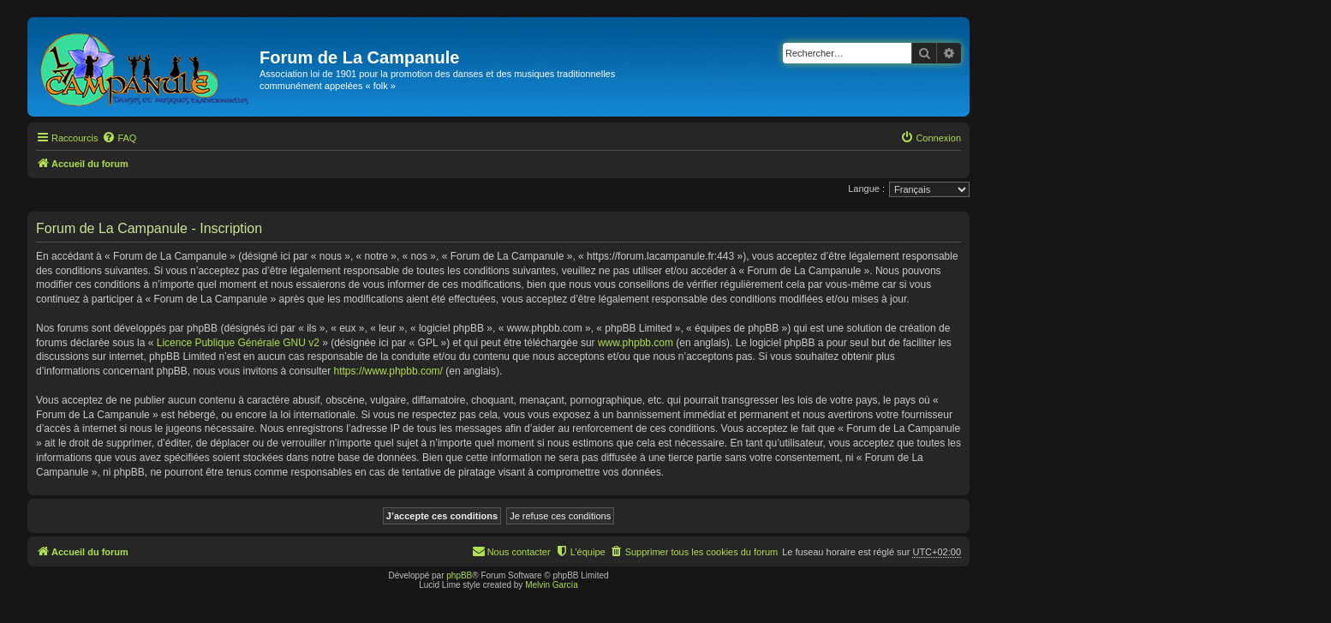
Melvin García (551, 585)
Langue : (866, 188)
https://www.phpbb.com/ (388, 371)
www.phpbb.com (635, 343)
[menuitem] (119, 138)
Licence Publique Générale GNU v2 (238, 343)
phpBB (459, 575)
